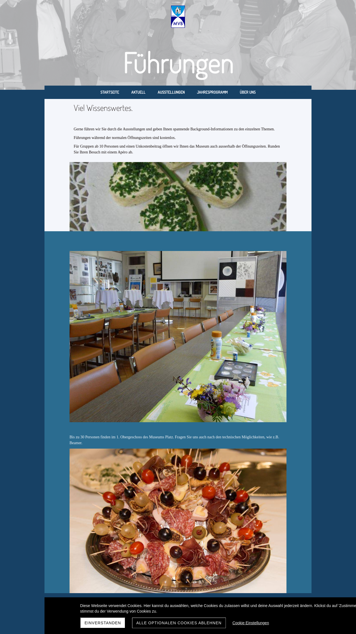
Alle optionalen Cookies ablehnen (179, 623)
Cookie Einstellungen (251, 623)
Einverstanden (103, 623)
